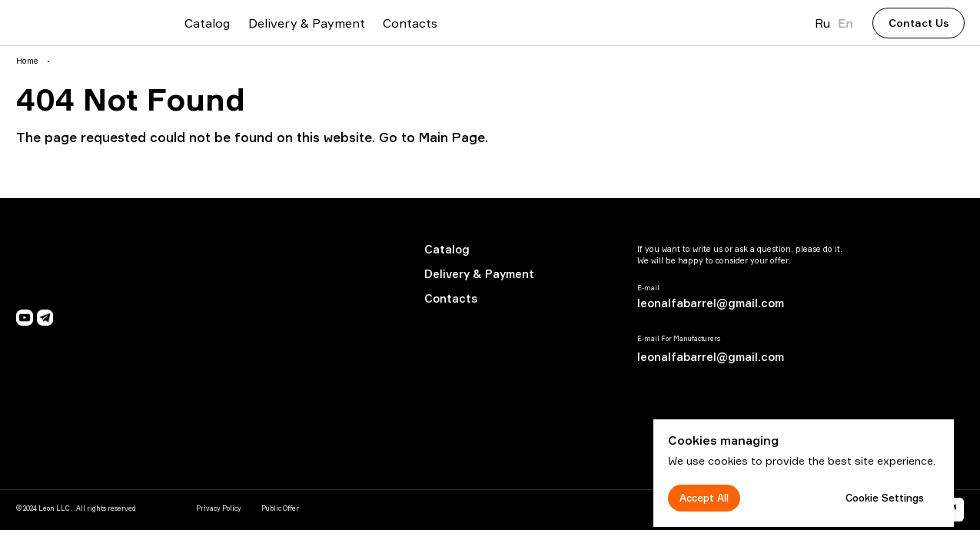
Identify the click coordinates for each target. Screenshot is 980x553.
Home (27, 61)
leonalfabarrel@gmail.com (710, 303)
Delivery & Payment (479, 274)
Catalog (447, 249)
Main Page (452, 137)
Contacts (450, 298)
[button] (918, 23)
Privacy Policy (218, 508)
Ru (822, 23)
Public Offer (280, 508)
